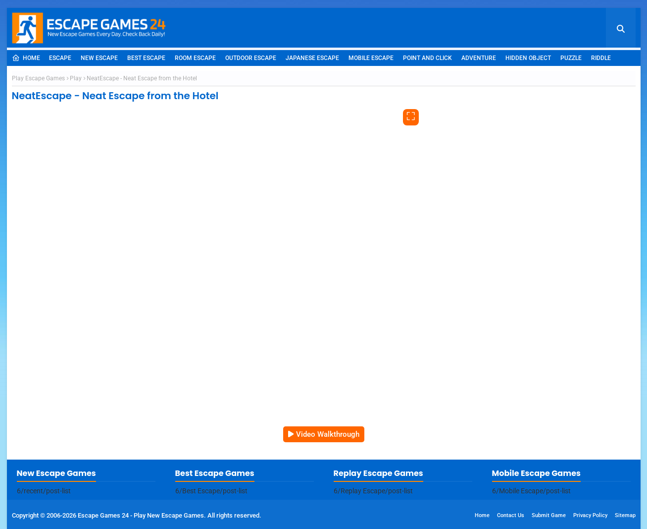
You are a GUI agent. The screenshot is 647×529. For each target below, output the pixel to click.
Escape (60, 58)
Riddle (601, 58)
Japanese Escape (312, 58)
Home (26, 58)
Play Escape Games (38, 78)
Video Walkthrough (327, 434)
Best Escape (146, 58)
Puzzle (571, 58)
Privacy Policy (590, 515)
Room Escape (195, 58)
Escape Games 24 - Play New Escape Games (141, 515)
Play (76, 78)
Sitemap (625, 515)
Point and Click (427, 58)
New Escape (99, 58)
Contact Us (510, 515)
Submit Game (549, 515)
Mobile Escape (371, 58)
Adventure (478, 58)
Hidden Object (528, 58)
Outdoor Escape (250, 58)
